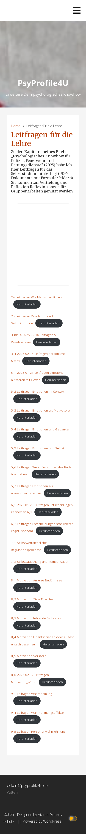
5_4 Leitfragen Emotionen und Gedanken (40, 429)
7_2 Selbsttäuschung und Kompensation (40, 561)
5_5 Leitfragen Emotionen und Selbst (37, 448)
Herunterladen (27, 304)
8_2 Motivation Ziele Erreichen (33, 599)
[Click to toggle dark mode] (73, 818)
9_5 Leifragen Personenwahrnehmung (38, 731)
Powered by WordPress (42, 821)
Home (15, 126)
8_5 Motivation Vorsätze (28, 656)
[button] (76, 10)
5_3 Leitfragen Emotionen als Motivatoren (41, 410)
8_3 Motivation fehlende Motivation (36, 618)
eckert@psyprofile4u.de (27, 785)
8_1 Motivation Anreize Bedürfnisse (36, 580)
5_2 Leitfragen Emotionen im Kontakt (37, 391)
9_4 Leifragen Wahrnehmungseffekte (37, 712)
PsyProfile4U (43, 82)
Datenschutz (8, 818)
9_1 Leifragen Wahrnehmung (31, 693)
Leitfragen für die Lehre (42, 139)
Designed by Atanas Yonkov (39, 814)
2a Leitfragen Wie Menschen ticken (36, 297)
